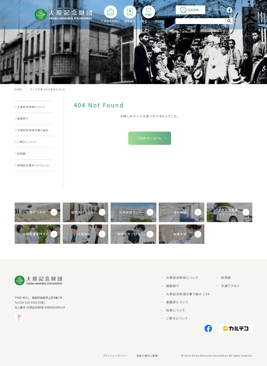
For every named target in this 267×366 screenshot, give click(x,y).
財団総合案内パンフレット (33, 165)
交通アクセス (230, 286)
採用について (175, 310)
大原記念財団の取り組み (33, 130)
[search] (201, 21)
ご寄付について (148, 21)
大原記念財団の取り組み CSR (188, 294)
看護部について (177, 302)
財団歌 (21, 153)
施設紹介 (129, 21)
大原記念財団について (110, 22)
